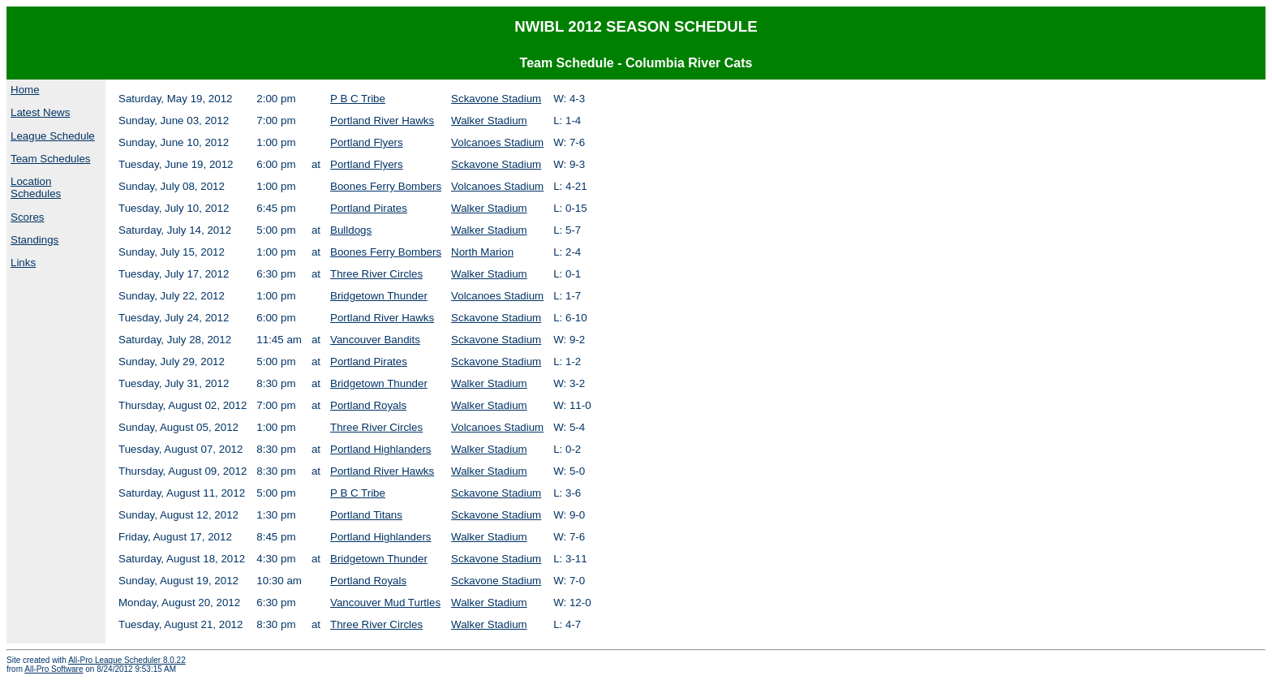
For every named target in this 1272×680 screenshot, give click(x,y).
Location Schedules (36, 187)
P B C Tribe (357, 99)
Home (25, 90)
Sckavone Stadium (496, 99)
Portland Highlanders (380, 449)
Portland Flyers (366, 142)
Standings (34, 240)
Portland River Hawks (382, 120)
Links (23, 262)
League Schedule (53, 136)
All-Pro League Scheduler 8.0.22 (127, 660)
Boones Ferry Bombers (385, 186)
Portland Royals (368, 405)
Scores (27, 217)
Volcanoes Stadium (497, 142)
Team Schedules (51, 159)
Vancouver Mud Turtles (385, 602)
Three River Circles (376, 274)
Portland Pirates (368, 208)
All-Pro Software (53, 669)
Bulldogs (351, 230)
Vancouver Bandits (375, 340)
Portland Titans (366, 515)
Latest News (40, 112)
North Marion (482, 252)
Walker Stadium (489, 120)
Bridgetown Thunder (379, 296)
